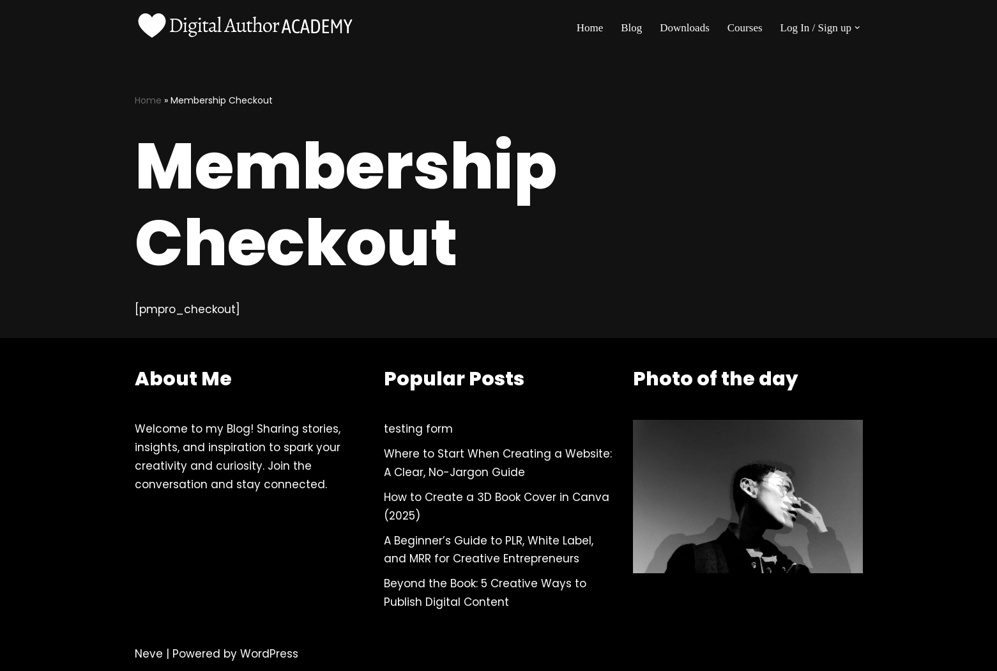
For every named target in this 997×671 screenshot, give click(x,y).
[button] (857, 28)
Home (590, 28)
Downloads (684, 28)
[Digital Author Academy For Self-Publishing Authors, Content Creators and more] (246, 27)
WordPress (269, 653)
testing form (418, 428)
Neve (149, 653)
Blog (631, 28)
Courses (745, 28)
